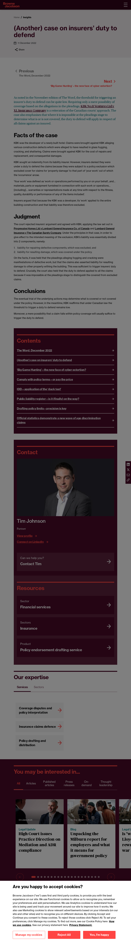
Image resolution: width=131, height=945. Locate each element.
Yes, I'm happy (99, 937)
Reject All (64, 937)
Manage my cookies (28, 937)
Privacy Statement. (80, 927)
